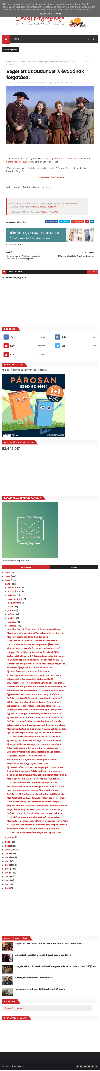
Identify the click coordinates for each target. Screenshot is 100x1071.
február (11, 626)
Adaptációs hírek (19, 62)
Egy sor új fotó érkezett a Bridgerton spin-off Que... (34, 741)
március (12, 623)
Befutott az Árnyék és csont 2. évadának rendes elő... (35, 699)
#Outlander (64, 204)
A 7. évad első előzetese (50, 178)
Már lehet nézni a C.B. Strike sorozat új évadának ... (34, 779)
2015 (7, 869)
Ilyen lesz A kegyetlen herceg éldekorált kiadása (33, 791)
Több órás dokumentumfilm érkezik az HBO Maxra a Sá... (37, 775)
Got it (58, 14)
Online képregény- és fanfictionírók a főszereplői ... (34, 802)
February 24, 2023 (49, 212)
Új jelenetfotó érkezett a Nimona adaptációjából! (33, 695)
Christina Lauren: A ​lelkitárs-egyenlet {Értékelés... (34, 645)
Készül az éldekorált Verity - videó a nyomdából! (33, 829)
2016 (7, 866)
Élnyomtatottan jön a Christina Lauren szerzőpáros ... (35, 683)
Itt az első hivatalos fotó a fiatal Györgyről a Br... (33, 783)
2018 (7, 858)
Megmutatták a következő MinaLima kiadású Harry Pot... (37, 822)
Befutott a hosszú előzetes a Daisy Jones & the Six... (35, 722)
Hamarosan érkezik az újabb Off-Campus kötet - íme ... (36, 691)
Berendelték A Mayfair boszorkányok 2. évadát (32, 760)
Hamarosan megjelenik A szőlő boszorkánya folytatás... (37, 664)
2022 (8, 843)
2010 (7, 889)
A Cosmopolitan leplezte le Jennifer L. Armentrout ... (35, 676)
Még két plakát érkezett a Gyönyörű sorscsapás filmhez (37, 806)
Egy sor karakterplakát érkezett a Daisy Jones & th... (35, 718)
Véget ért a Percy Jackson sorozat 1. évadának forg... (35, 810)
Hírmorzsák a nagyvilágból (38, 62)
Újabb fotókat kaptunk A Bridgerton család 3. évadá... (36, 657)
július (10, 607)
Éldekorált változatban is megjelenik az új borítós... (34, 752)
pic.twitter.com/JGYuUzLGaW (43, 207)
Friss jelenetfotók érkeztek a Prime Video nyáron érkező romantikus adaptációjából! (55, 967)
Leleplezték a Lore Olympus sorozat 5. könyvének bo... (36, 726)
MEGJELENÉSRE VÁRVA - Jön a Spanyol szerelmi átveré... (36, 787)
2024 (8, 581)
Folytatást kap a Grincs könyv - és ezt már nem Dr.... (35, 660)
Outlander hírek (56, 62)
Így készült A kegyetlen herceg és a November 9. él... (35, 714)
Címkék (73, 568)
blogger (93, 273)
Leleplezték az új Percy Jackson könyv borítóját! (33, 653)
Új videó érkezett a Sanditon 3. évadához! (29, 672)
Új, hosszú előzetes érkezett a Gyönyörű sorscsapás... (36, 768)
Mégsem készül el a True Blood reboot (27, 638)
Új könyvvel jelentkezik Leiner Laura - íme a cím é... (34, 703)
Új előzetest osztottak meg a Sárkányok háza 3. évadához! (43, 956)
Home (8, 62)
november (13, 592)
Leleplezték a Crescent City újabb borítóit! (30, 680)
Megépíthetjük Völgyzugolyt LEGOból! (27, 764)
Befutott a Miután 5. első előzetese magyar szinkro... (35, 814)
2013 (7, 877)
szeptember (14, 600)
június (10, 611)
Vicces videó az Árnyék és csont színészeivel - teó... (34, 649)
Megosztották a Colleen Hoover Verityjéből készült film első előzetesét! (49, 944)
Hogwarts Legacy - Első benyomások (26, 756)
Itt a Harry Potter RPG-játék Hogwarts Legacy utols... (35, 833)
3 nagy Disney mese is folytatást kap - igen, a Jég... (34, 772)
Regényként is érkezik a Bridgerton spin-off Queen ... (35, 710)
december (13, 588)
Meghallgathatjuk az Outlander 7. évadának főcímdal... (36, 730)
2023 (8, 585)
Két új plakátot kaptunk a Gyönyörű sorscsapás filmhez (37, 825)
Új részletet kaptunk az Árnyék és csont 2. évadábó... (35, 733)
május (11, 615)
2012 (7, 881)
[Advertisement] (50, 474)
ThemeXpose (18, 1067)
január (11, 838)
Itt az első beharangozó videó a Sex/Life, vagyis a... (34, 818)
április (11, 619)
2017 (7, 862)
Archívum (26, 568)
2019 (7, 854)
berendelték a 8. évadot (18, 162)
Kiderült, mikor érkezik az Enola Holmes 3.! (34, 978)
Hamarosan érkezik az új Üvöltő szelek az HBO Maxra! (40, 990)
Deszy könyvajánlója (14, 1009)
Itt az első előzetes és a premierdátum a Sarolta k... (34, 737)
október (12, 596)
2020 (8, 850)
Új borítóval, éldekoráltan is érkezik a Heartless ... (33, 706)
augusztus (13, 603)
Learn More (46, 14)
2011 (7, 885)
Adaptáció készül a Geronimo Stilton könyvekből (33, 749)
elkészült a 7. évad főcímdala (69, 159)
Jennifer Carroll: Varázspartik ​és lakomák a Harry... (34, 630)
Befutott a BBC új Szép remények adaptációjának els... (36, 795)
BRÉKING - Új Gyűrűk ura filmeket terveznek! (31, 668)
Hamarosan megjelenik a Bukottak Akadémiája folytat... (37, 687)
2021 (7, 847)
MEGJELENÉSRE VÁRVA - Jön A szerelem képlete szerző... (36, 798)
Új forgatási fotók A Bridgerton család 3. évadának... (35, 745)
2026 (8, 573)
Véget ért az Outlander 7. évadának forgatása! (32, 641)
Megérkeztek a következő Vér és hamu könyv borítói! (35, 634)
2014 (7, 873)
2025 (8, 577)
